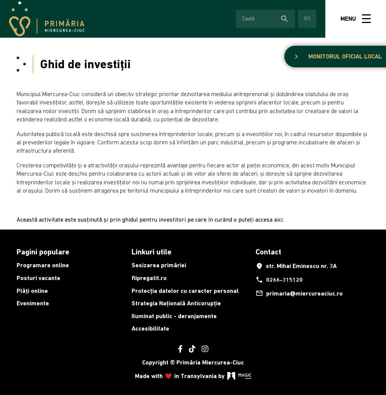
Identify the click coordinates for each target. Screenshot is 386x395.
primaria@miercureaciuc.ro (299, 293)
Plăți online (32, 290)
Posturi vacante (38, 278)
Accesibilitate (150, 328)
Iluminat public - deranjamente (174, 316)
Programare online (43, 265)
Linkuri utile (152, 251)
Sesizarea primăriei (159, 265)
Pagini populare (43, 251)
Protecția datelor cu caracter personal (185, 290)
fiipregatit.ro (149, 278)
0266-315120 (279, 279)
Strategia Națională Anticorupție (176, 303)
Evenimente (33, 303)
